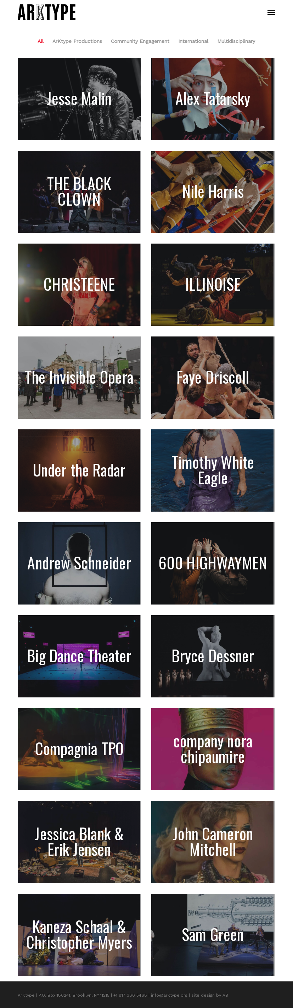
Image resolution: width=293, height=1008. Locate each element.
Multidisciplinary (236, 41)
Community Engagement (140, 41)
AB (225, 995)
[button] (271, 12)
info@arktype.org (169, 995)
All (41, 41)
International (193, 41)
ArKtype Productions (77, 41)
